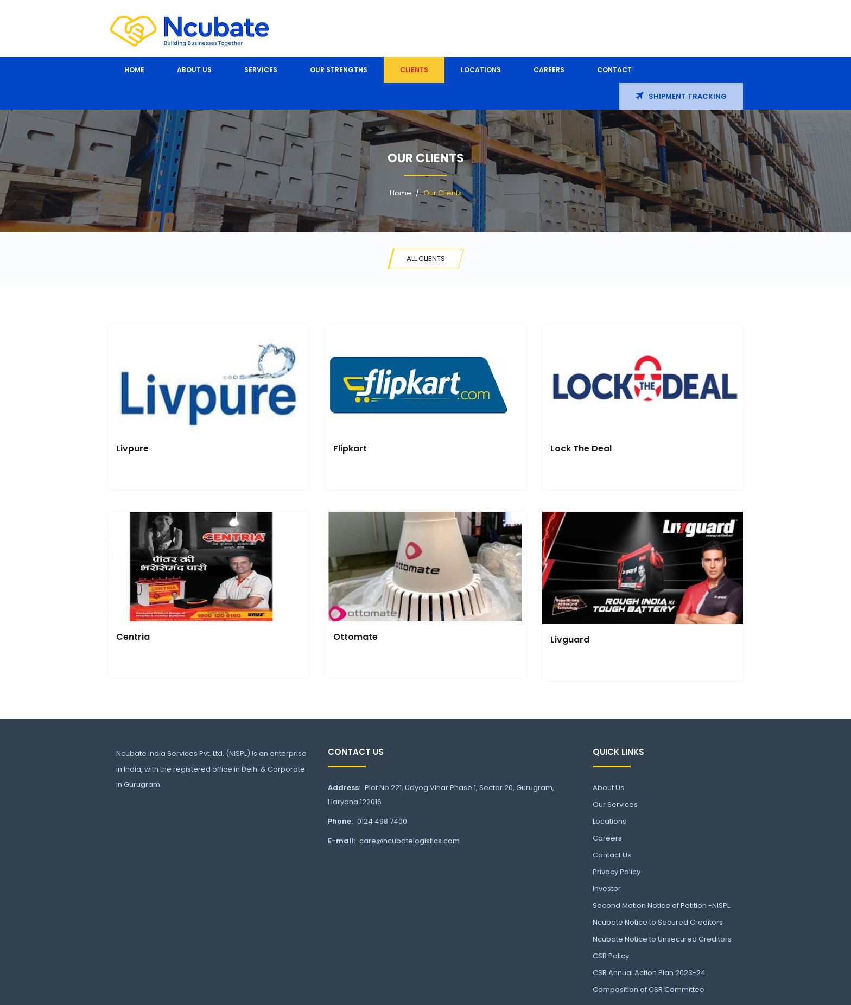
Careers (549, 69)
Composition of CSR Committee (648, 989)
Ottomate (355, 637)
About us (194, 69)
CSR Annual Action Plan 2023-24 (649, 973)
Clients (414, 69)
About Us (608, 788)
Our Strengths (338, 69)
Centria (133, 637)
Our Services (615, 804)
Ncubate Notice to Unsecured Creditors (662, 939)
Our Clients (442, 193)
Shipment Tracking (681, 96)
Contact (614, 69)
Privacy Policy (616, 872)
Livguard (569, 639)
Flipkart (350, 448)
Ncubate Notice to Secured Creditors (658, 922)
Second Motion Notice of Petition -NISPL (661, 905)
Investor (607, 888)
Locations (481, 69)
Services (260, 69)
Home (134, 69)
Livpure (132, 448)
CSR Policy (611, 956)
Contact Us (612, 855)
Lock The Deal (581, 448)
